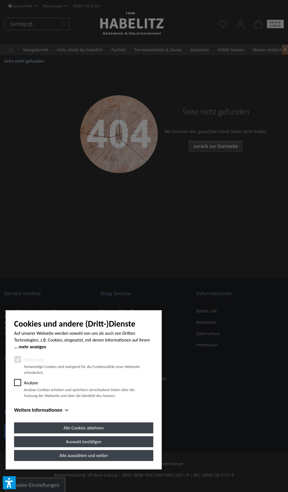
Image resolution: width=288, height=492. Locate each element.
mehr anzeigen (32, 346)
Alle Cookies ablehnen (84, 428)
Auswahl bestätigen (83, 441)
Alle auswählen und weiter (84, 455)
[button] (9, 482)
